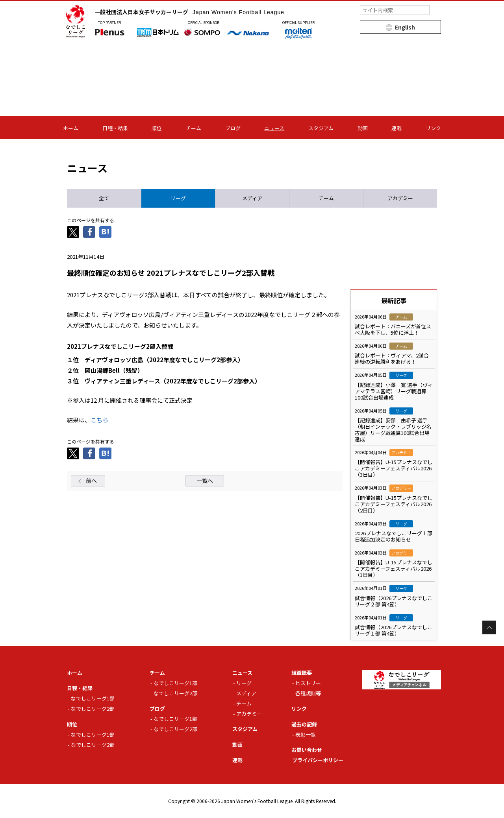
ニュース (274, 128)
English (405, 27)
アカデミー (249, 713)
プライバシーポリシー (317, 760)
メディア (246, 693)
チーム (193, 128)
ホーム (70, 128)
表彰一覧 (305, 734)
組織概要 (301, 672)
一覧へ (204, 481)
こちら (99, 420)
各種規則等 (308, 693)
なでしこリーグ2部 (93, 708)
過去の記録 (304, 724)
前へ (91, 481)
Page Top (489, 627)
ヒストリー (308, 683)
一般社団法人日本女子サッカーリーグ (189, 12)
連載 (396, 128)
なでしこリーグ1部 (93, 698)
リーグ (244, 683)
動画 (363, 128)
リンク (433, 128)
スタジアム (321, 128)
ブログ (233, 128)
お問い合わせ (306, 750)
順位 (157, 128)
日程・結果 (115, 128)
